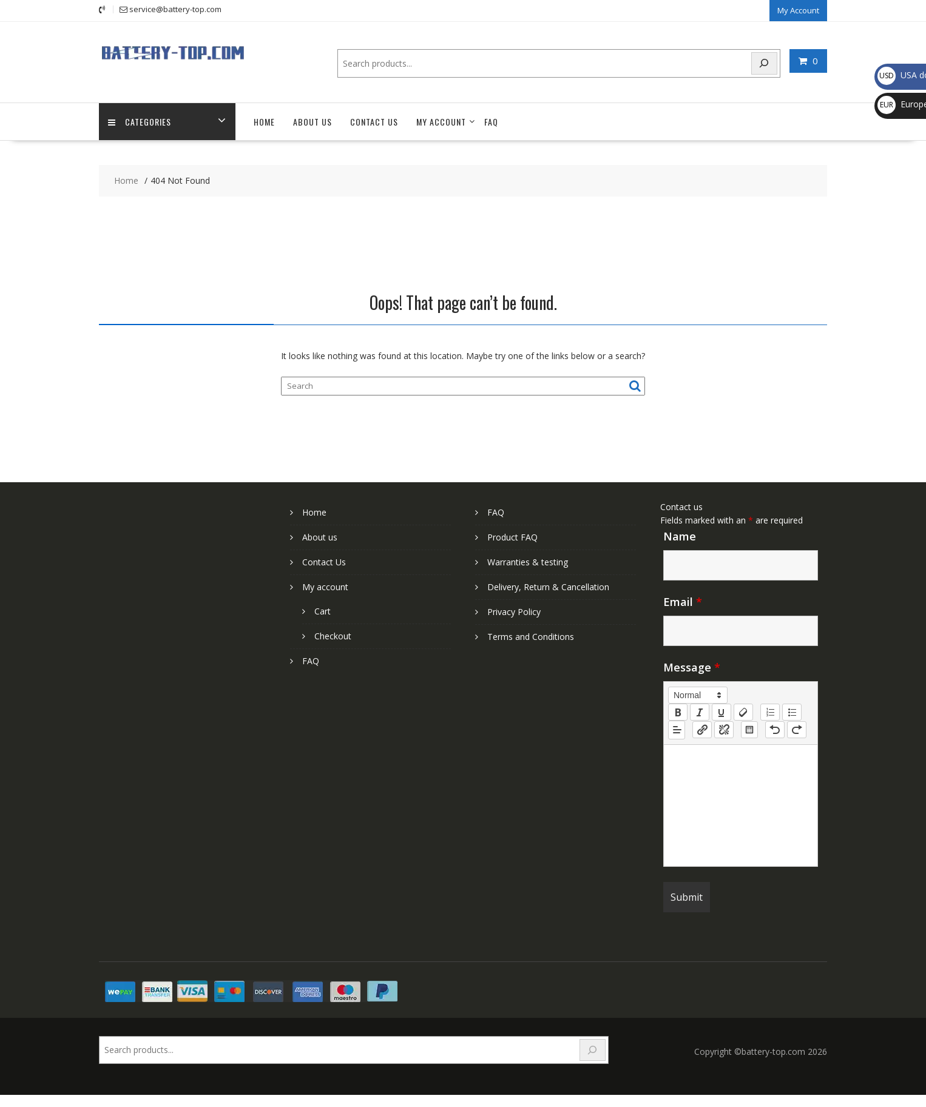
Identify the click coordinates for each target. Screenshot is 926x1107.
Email (682, 601)
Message (691, 667)
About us (312, 121)
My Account (798, 10)
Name (679, 536)
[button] (698, 695)
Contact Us (374, 121)
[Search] (764, 63)
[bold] (678, 712)
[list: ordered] (770, 712)
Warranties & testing (527, 562)
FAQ (491, 121)
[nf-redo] (796, 729)
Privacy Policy (514, 611)
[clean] (743, 712)
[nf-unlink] (724, 729)
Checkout (332, 636)
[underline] (721, 712)
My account (441, 121)
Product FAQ (512, 537)
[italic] (699, 712)
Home (264, 121)
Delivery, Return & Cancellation (548, 587)
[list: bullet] (792, 712)
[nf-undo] (775, 729)
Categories (139, 121)
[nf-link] (702, 729)
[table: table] (749, 729)
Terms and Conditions (530, 636)
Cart (322, 611)
